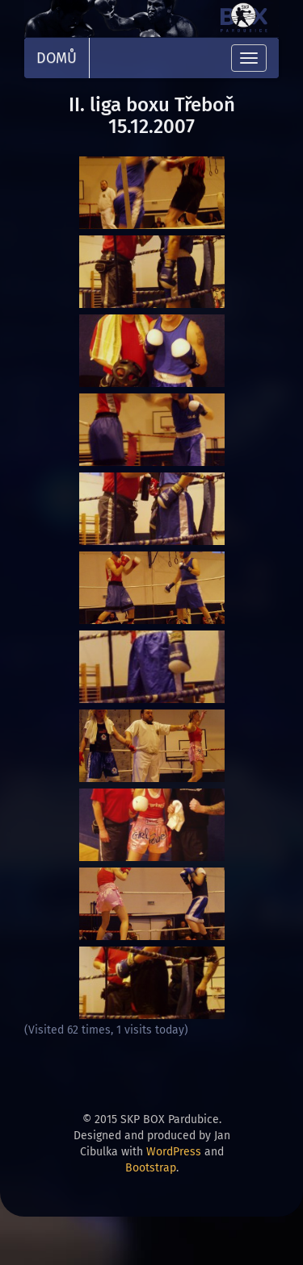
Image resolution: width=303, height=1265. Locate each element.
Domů (56, 58)
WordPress (173, 1152)
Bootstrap (150, 1168)
